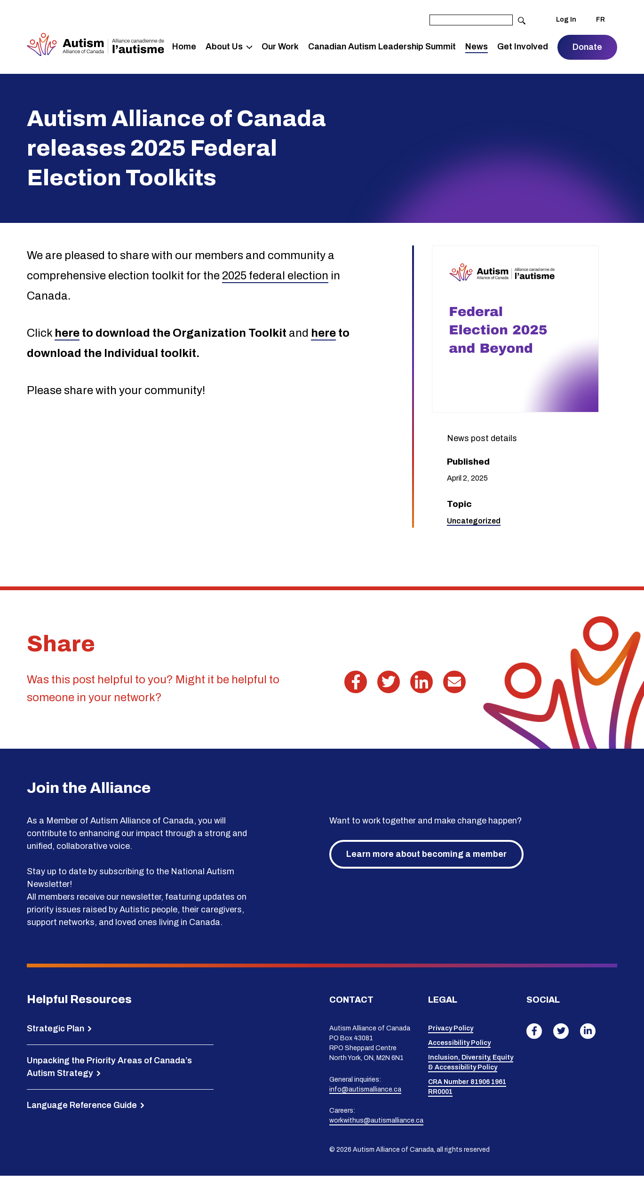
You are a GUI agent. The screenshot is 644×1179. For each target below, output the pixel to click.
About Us (225, 42)
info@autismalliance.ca (365, 1092)
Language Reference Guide (82, 1108)
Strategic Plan (55, 1032)
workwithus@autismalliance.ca (376, 1124)
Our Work (273, 48)
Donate (587, 49)
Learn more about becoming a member (426, 857)
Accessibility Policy (459, 1046)
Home (186, 48)
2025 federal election (275, 279)
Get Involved (515, 48)
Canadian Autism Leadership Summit (366, 48)
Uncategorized (474, 524)
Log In (566, 20)
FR (600, 20)
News (477, 48)
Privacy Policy (450, 1032)
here (67, 337)
